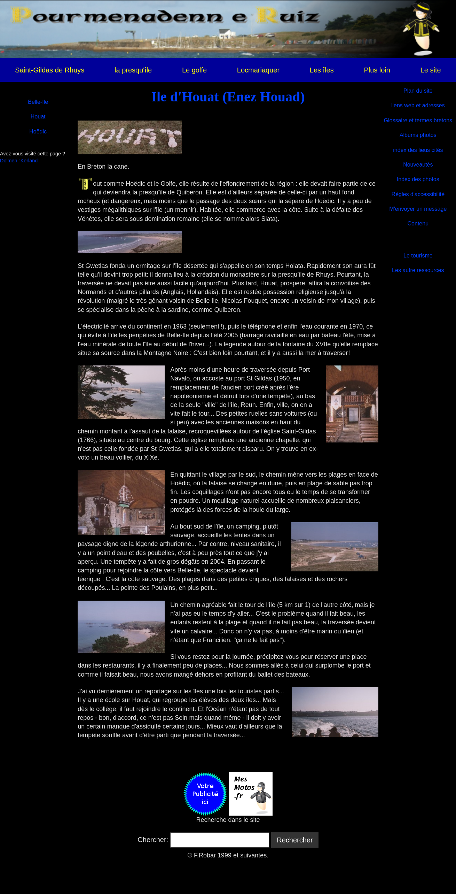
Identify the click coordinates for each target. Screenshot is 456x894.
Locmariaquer (258, 70)
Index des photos (418, 179)
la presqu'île (133, 70)
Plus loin (377, 70)
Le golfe (194, 70)
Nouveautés (418, 165)
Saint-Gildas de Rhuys (49, 70)
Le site (430, 70)
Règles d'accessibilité (418, 194)
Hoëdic (38, 131)
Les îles (322, 70)
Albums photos (418, 135)
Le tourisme (418, 256)
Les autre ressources (418, 270)
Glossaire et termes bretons (418, 120)
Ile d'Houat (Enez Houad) (228, 97)
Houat (38, 117)
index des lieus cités (418, 150)
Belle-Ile (38, 102)
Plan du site (418, 91)
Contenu (418, 223)
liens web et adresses (418, 105)
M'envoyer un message (418, 209)
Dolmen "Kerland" (19, 160)
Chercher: (152, 839)
